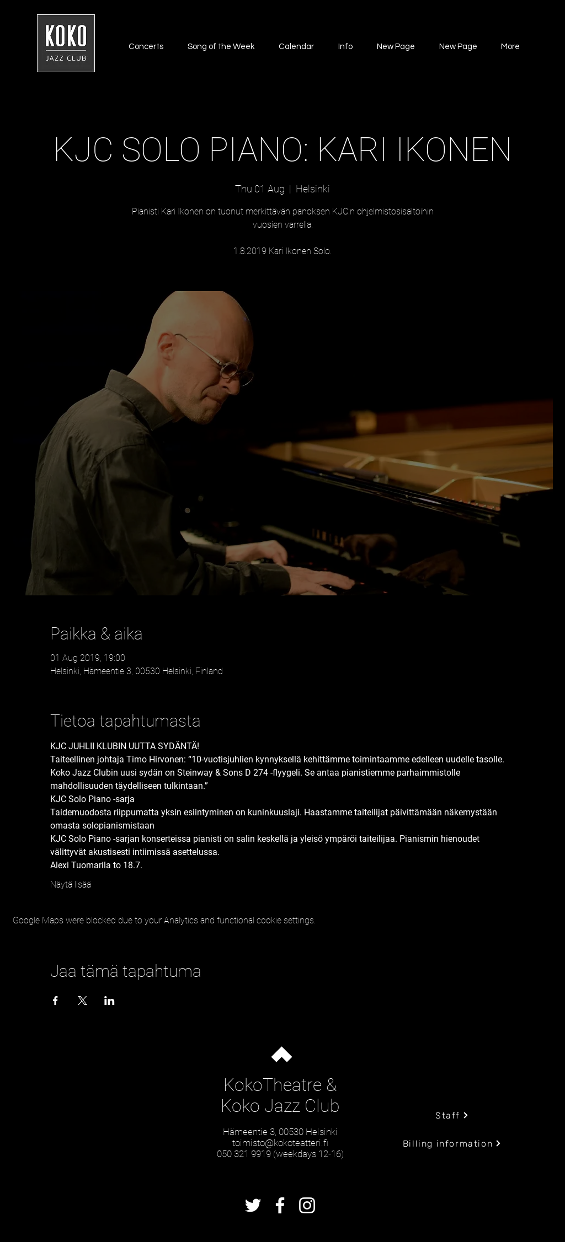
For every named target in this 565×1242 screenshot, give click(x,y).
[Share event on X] (82, 1000)
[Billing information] (452, 1143)
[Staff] (452, 1115)
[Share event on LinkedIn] (109, 1000)
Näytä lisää (70, 884)
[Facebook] (280, 1205)
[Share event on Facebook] (55, 1000)
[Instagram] (307, 1205)
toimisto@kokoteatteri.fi (280, 1142)
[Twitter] (253, 1205)
